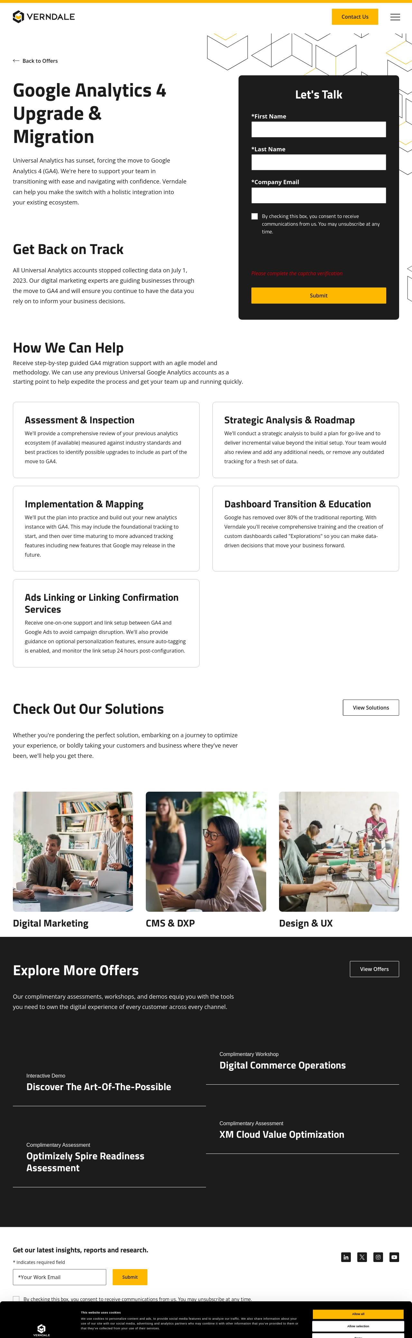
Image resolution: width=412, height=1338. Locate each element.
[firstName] (318, 129)
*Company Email (275, 182)
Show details (267, 1327)
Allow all (358, 1281)
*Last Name (268, 149)
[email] (318, 195)
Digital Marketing (51, 922)
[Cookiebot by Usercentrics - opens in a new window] (42, 1327)
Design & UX (306, 922)
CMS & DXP (170, 922)
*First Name (268, 116)
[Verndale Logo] (44, 16)
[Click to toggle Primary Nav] (395, 17)
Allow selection (358, 1293)
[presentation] (300, 256)
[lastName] (318, 162)
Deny (358, 1305)
